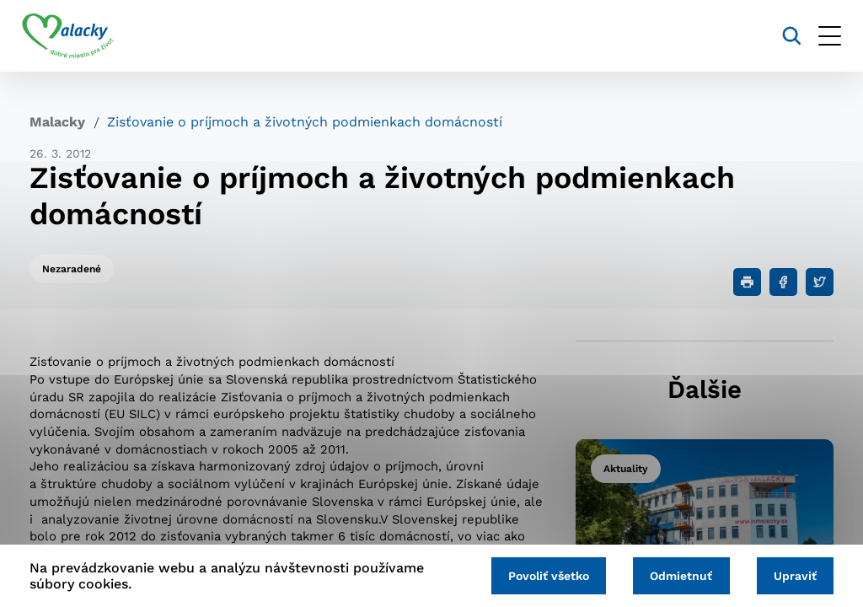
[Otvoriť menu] (822, 36)
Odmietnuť (677, 575)
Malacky (57, 122)
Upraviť (793, 575)
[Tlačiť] (747, 282)
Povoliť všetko (541, 575)
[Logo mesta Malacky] (75, 36)
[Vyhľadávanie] (784, 36)
